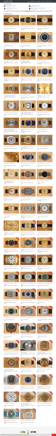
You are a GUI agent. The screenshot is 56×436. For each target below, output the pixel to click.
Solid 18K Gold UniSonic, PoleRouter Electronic (43, 197)
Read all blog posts (28, 11)
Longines (22, 46)
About (51, 1)
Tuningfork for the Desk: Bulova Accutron (10, 163)
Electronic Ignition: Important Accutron (9, 26)
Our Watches (32, 1)
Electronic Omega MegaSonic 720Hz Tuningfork (27, 163)
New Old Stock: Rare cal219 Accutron (9, 317)
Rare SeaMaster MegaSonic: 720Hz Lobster (43, 163)
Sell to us (43, 1)
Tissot (21, 183)
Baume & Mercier (23, 29)
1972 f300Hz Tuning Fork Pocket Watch (9, 403)
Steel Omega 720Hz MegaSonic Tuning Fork (27, 197)
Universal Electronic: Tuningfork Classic (42, 26)
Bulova (5, 29)
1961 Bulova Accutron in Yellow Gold (26, 334)
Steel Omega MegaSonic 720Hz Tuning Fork (10, 386)
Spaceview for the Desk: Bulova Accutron (10, 334)
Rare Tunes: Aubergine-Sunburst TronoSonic (27, 26)
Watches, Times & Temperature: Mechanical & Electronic (38, 8)
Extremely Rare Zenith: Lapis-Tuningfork (26, 300)
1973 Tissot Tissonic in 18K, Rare (25, 180)
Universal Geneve (39, 29)
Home (28, 1)
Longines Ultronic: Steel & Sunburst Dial (42, 334)
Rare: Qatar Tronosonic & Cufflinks (42, 317)
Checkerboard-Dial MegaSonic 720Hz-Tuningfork (11, 300)
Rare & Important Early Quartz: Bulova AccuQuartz (11, 112)
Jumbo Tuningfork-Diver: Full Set (41, 43)
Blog (36, 1)
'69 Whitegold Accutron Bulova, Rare (42, 129)
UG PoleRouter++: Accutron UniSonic (36, 6)
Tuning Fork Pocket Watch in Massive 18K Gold (27, 420)
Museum (39, 1)
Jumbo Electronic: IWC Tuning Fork (42, 146)
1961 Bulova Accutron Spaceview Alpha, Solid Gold (44, 283)
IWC (37, 149)
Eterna (5, 149)
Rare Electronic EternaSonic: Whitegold (9, 146)
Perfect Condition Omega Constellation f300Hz (43, 403)
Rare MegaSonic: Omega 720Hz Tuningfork (43, 300)
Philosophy (47, 1)
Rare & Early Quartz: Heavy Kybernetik (26, 43)
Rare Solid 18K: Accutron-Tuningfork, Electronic (10, 43)
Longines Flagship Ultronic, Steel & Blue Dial (43, 180)
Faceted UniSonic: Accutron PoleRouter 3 (43, 112)
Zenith (21, 303)
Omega (5, 132)
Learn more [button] (28, 434)
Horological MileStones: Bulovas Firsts (11, 6)
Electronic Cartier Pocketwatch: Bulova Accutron (11, 266)
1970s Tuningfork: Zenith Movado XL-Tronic (27, 317)
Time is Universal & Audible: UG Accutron (11, 8)
